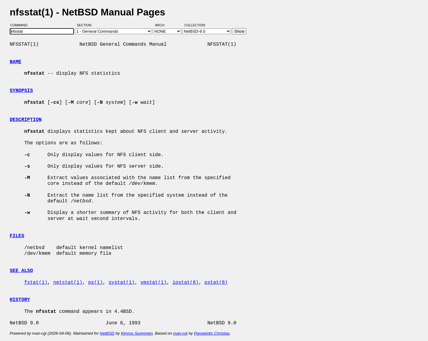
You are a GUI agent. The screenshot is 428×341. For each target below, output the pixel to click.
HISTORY (20, 300)
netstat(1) (67, 282)
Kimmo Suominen (137, 333)
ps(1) (95, 282)
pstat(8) (216, 282)
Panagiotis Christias (212, 333)
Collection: (195, 25)
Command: (21, 25)
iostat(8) (186, 282)
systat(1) (121, 282)
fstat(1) (36, 282)
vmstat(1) (153, 282)
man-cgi (180, 333)
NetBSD (107, 333)
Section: (86, 25)
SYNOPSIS (21, 90)
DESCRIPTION (26, 119)
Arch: (162, 25)
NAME (15, 62)
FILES (17, 236)
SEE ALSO (21, 270)
